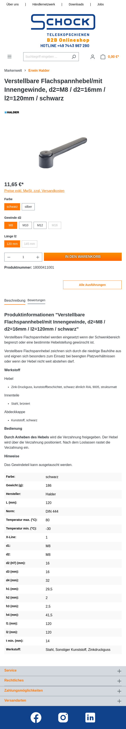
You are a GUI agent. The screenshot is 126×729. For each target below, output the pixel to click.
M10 (25, 225)
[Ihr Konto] (92, 56)
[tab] (14, 301)
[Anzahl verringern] (8, 257)
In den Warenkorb (83, 256)
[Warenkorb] (110, 56)
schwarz (12, 206)
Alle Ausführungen (92, 285)
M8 (11, 225)
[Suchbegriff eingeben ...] (46, 56)
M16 (55, 225)
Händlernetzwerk (43, 4)
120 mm (12, 244)
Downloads (76, 4)
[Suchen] (74, 56)
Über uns (12, 4)
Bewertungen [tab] (36, 300)
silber (28, 206)
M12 (40, 225)
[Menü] (9, 56)
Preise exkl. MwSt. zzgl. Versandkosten (34, 191)
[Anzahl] (23, 257)
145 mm (29, 244)
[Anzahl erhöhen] (37, 257)
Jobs (100, 4)
